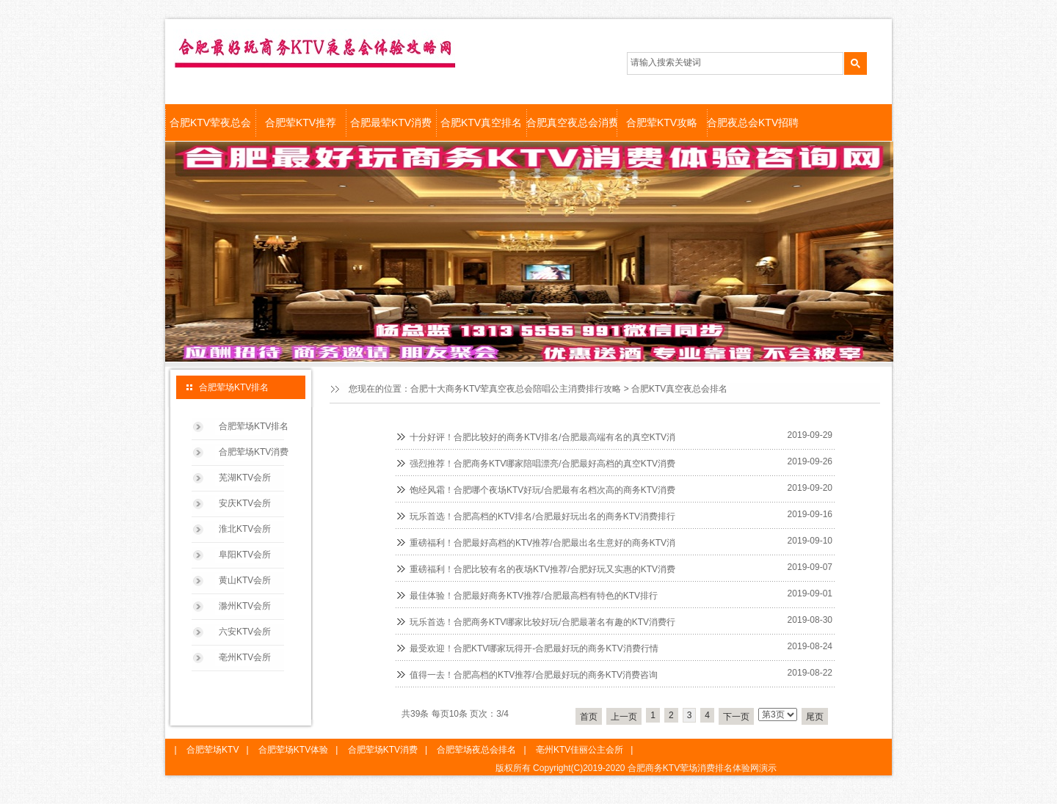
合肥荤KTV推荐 (300, 122)
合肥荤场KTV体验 (293, 750)
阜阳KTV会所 (245, 554)
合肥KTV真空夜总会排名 (679, 389)
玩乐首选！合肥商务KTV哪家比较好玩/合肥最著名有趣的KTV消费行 (542, 622)
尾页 (815, 717)
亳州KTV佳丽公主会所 (579, 750)
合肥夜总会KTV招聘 (752, 122)
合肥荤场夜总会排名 (476, 750)
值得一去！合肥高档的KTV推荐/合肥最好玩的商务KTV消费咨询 (534, 675)
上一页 (624, 717)
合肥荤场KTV (212, 750)
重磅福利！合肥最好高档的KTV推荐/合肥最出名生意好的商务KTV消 (542, 543)
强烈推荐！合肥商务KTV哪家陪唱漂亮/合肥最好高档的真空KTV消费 (542, 463)
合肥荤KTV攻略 (661, 122)
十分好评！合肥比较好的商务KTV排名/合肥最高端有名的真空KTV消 (542, 437)
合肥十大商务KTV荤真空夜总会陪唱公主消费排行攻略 (515, 389)
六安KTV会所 (245, 631)
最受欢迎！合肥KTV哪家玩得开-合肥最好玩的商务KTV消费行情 (534, 648)
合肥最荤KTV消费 (391, 122)
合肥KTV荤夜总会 (210, 122)
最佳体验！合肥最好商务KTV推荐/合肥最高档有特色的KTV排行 (534, 596)
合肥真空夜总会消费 (571, 122)
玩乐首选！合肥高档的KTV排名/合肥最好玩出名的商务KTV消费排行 (542, 516)
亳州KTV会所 (245, 657)
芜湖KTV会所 (245, 477)
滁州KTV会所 (245, 606)
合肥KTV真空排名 (481, 122)
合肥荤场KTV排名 (253, 426)
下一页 (736, 717)
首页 (588, 717)
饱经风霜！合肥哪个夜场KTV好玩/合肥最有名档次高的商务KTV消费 (542, 490)
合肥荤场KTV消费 (253, 452)
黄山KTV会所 (245, 580)
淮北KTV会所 (245, 529)
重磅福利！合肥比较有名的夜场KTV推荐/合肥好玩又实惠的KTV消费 (542, 569)
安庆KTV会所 (245, 503)
